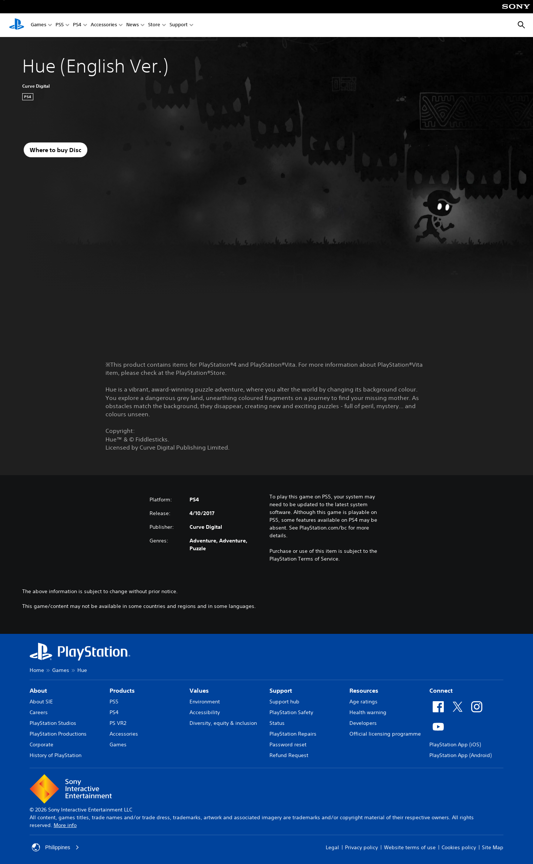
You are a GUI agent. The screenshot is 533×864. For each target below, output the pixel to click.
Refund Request (288, 755)
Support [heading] (280, 690)
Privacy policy (361, 847)
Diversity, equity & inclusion (223, 723)
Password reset (287, 744)
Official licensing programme (385, 733)
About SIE (41, 701)
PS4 (77, 25)
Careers (39, 712)
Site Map (492, 847)
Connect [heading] (441, 690)
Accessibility (205, 712)
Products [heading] (122, 690)
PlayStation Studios (53, 723)
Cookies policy (459, 847)
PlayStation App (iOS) (455, 744)
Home (37, 670)
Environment (205, 701)
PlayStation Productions (58, 733)
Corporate (41, 744)
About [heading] (38, 690)
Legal (332, 847)
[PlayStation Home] (16, 25)
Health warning (367, 712)
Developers (363, 723)
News (132, 25)
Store (154, 25)
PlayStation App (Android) (460, 755)
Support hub (284, 701)
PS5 (60, 25)
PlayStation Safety (291, 712)
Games (38, 25)
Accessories (104, 25)
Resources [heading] (363, 690)
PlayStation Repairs (292, 733)
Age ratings (363, 701)
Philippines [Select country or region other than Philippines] (55, 847)
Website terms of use (410, 847)
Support (179, 25)
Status (277, 723)
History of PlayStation (55, 755)
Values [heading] (199, 690)
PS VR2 (118, 723)
